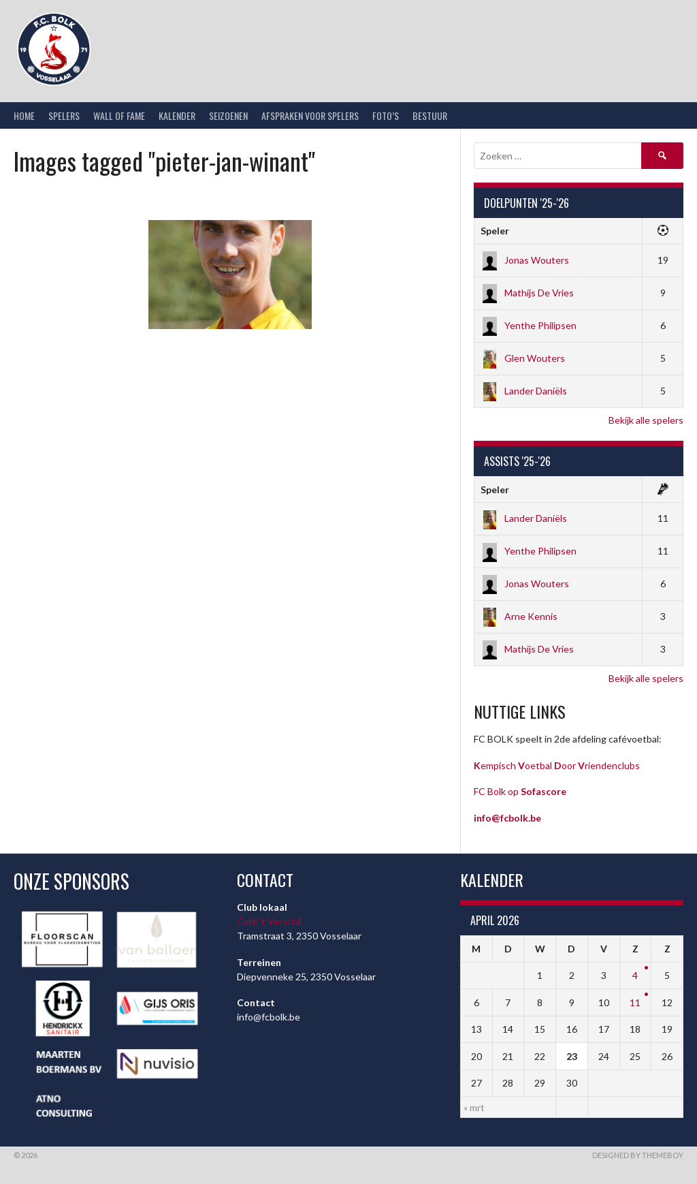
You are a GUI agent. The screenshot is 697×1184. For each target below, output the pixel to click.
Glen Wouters (523, 358)
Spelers (64, 115)
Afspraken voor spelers (310, 115)
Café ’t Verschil (269, 921)
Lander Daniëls (524, 390)
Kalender (177, 115)
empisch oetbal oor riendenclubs (557, 765)
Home (24, 115)
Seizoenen (228, 115)
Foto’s (385, 115)
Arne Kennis (519, 616)
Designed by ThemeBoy (637, 1155)
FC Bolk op (520, 791)
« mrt (474, 1107)
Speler (495, 230)
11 (635, 1002)
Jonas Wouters (525, 260)
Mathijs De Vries (527, 292)
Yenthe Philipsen (529, 325)
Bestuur (429, 115)
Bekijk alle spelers (646, 420)
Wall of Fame (119, 115)
